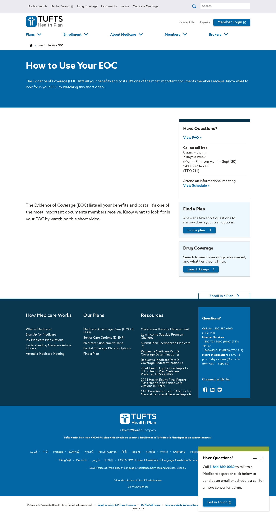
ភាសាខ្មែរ (150, 452)
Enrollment (72, 34)
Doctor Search (37, 6)
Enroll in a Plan (221, 296)
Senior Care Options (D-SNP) (104, 337)
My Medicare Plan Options (44, 340)
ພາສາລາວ (179, 452)
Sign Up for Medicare (41, 334)
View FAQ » (192, 138)
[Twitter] (220, 389)
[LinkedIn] (212, 389)
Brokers (215, 34)
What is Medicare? (39, 329)
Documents (109, 6)
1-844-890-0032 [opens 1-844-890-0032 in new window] (222, 467)
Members (172, 34)
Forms (125, 6)
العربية (34, 452)
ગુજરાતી (89, 452)
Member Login (230, 22)
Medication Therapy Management (165, 329)
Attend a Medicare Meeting (45, 353)
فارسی (96, 460)
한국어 (164, 452)
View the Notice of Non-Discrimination (138, 480)
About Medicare (123, 34)
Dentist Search (60, 6)
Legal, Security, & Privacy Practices (117, 505)
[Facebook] (205, 389)
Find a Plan (91, 353)
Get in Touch (217, 502)
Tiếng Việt (65, 460)
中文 (45, 452)
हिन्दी (124, 452)
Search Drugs (198, 269)
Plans (30, 34)
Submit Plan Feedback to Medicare (165, 343)
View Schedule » (196, 185)
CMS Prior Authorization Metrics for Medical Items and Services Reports (166, 393)
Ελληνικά (73, 452)
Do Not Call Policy (150, 505)
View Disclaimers (138, 486)
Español (205, 22)
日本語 (109, 460)
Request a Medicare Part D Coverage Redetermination (160, 362)
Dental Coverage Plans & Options (107, 348)
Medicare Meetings (145, 6)
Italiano (136, 452)
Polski (194, 452)
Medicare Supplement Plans (103, 343)
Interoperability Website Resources (184, 505)
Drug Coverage (87, 6)
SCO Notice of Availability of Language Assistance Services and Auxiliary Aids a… (138, 468)
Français (58, 452)
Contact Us (186, 22)
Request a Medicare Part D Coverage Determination (160, 353)
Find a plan (196, 230)
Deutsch (81, 460)
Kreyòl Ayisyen (108, 452)
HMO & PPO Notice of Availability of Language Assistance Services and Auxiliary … (167, 460)
